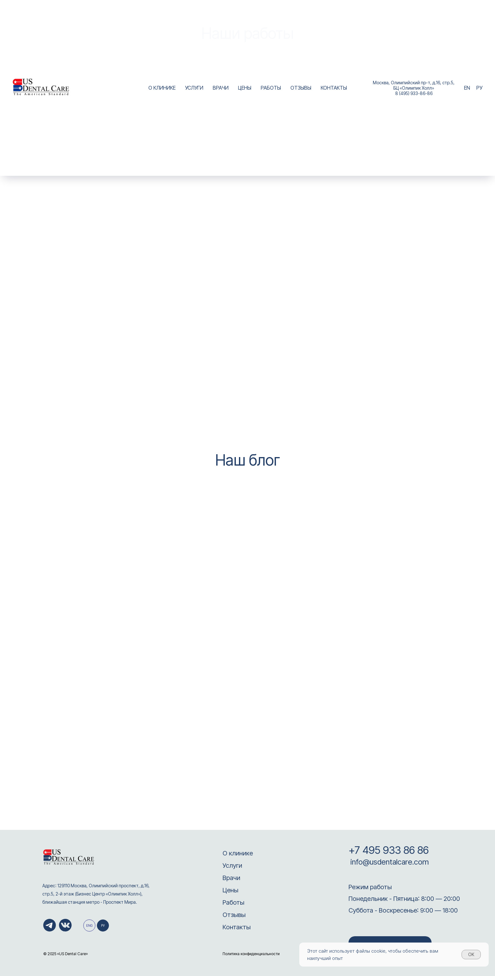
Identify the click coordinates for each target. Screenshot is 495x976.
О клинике (238, 853)
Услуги (232, 865)
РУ (479, 88)
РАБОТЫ (271, 88)
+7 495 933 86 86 (389, 850)
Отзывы (234, 915)
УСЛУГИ (194, 88)
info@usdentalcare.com (389, 861)
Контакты (237, 927)
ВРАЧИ (221, 88)
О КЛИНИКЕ (162, 88)
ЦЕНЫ (244, 88)
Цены (230, 890)
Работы (233, 902)
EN (467, 88)
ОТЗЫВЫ (300, 88)
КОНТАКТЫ (334, 88)
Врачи (231, 878)
